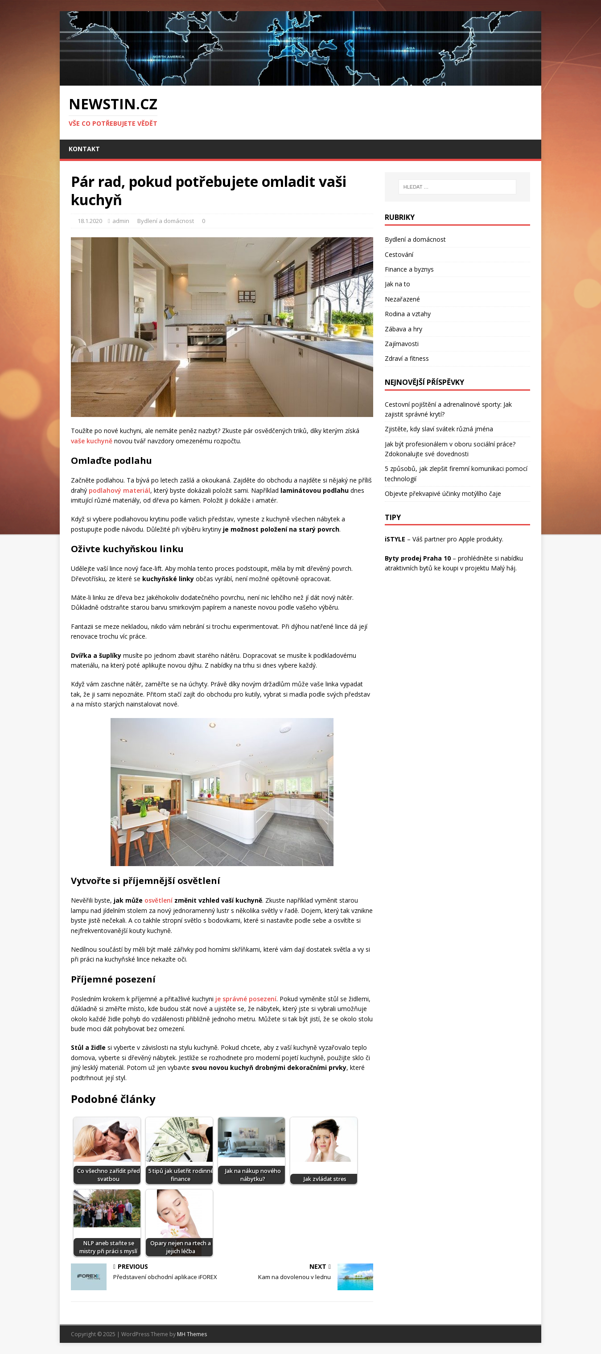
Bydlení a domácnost (165, 221)
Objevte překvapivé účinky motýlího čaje (443, 493)
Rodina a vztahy (408, 314)
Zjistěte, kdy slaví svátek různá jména (439, 429)
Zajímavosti (402, 343)
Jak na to (397, 284)
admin (120, 221)
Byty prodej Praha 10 (418, 558)
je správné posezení (245, 999)
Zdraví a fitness (407, 358)
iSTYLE (395, 539)
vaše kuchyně (91, 441)
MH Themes (192, 1334)
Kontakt (84, 148)
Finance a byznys (409, 269)
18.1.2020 (90, 221)
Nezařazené (402, 299)
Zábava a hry (403, 329)
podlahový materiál (119, 490)
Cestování (399, 254)
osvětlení (158, 900)
